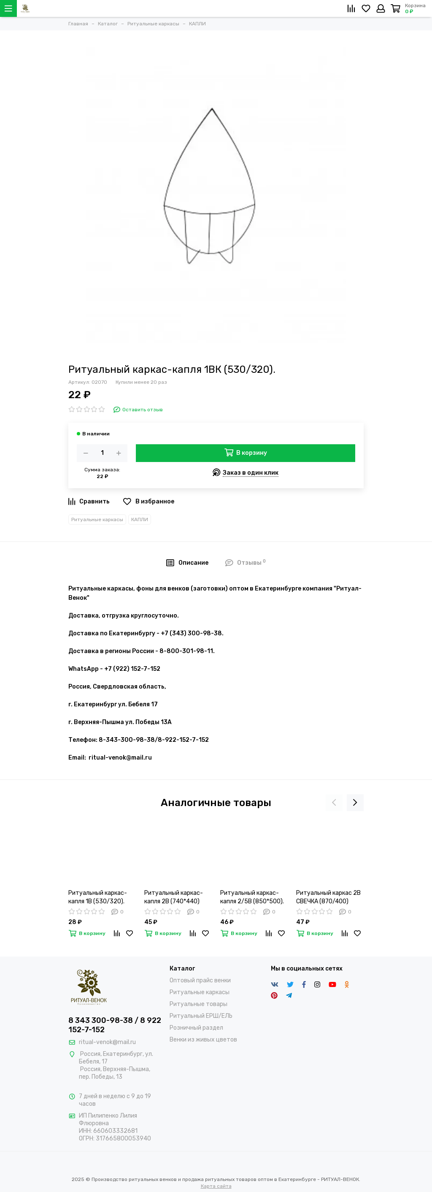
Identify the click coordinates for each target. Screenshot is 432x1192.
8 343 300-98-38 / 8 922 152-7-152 (114, 1025)
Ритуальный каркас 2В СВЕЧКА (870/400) (328, 897)
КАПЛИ (139, 519)
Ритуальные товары (198, 1004)
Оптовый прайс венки (200, 980)
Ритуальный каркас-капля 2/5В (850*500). (252, 897)
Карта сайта (216, 1186)
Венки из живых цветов (203, 1039)
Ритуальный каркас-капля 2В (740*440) (173, 897)
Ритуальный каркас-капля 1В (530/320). (97, 897)
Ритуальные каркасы (97, 519)
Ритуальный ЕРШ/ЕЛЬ (201, 1016)
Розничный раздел (196, 1027)
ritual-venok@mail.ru (107, 1042)
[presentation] (334, 802)
